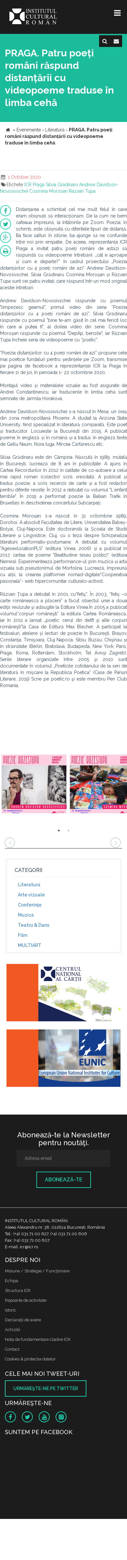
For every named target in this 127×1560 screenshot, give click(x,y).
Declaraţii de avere (23, 1319)
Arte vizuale (31, 894)
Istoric (10, 1310)
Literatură (29, 884)
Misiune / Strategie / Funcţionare (37, 1270)
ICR (28, 184)
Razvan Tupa (82, 191)
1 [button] (59, 830)
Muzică (26, 915)
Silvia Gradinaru (62, 184)
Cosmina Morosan (48, 191)
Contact (12, 1349)
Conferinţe (30, 905)
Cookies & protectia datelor (30, 1359)
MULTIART (29, 945)
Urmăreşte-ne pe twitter (45, 1388)
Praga (38, 184)
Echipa (11, 1280)
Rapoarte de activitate (25, 1300)
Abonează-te (64, 1180)
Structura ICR (18, 1290)
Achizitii (12, 1329)
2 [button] (68, 830)
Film (22, 935)
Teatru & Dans (33, 925)
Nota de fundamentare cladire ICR (37, 1339)
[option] (34, 785)
